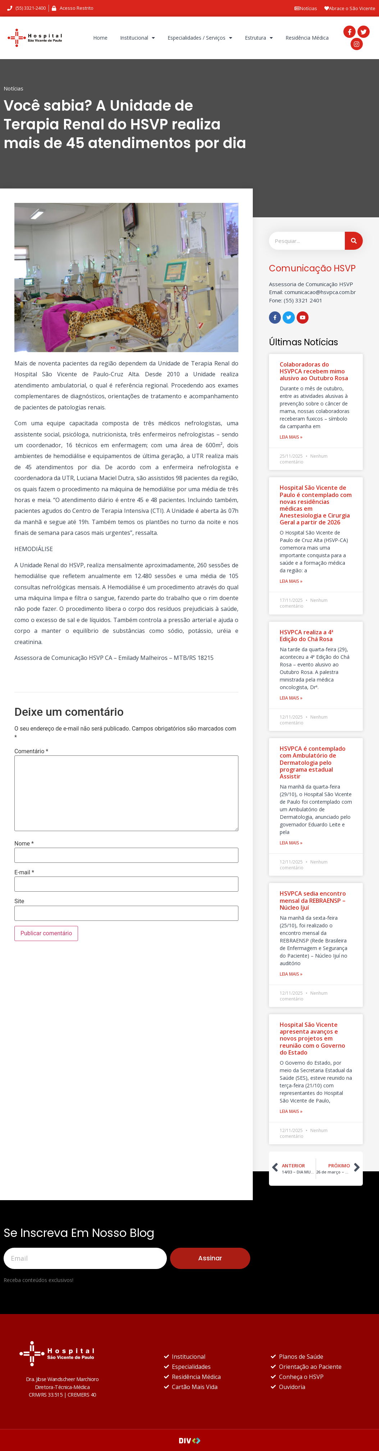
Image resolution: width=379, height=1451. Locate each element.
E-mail (24, 872)
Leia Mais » (291, 437)
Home (100, 37)
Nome (24, 844)
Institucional (137, 38)
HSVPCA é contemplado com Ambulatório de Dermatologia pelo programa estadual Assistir (313, 762)
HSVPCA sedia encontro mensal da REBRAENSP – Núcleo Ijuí (313, 900)
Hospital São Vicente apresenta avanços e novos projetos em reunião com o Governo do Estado (312, 1038)
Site (19, 901)
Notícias (305, 8)
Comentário (31, 751)
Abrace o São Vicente (349, 8)
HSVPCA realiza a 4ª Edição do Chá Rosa (306, 635)
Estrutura (259, 38)
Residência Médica (307, 37)
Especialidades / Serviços (200, 38)
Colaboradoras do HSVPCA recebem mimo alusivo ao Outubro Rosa (314, 371)
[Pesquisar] (354, 241)
